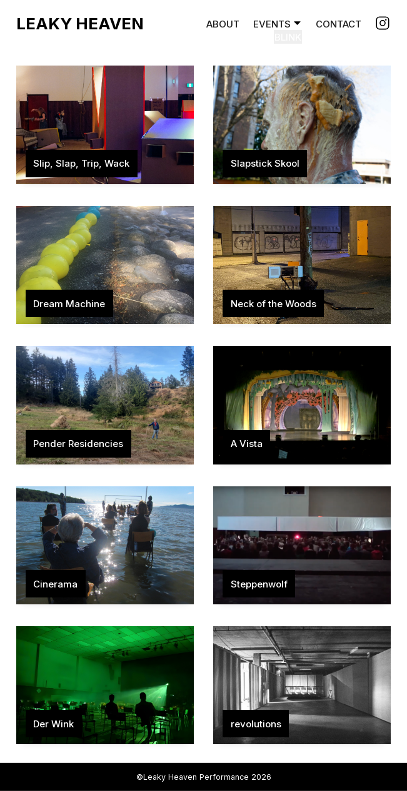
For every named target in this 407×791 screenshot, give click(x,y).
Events (272, 24)
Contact (338, 24)
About (222, 24)
